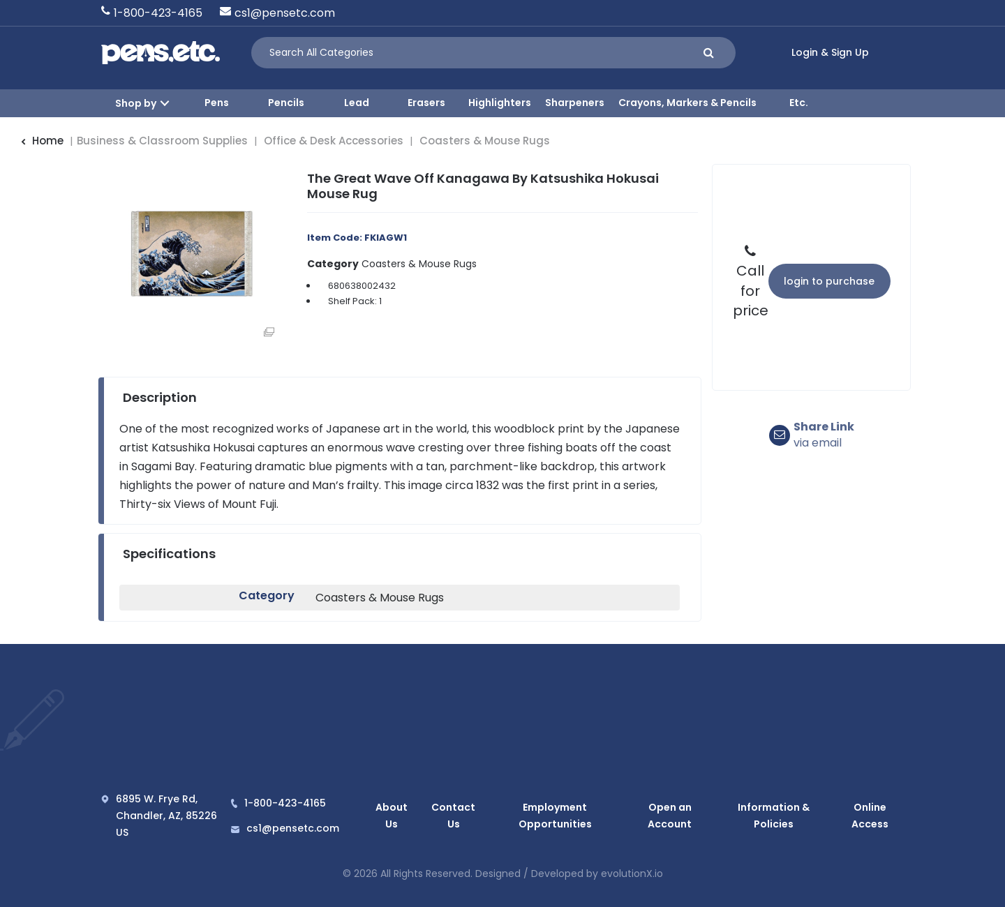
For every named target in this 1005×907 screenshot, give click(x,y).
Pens (216, 103)
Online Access (870, 815)
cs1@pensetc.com (284, 13)
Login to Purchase (829, 281)
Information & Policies (774, 815)
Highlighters (499, 103)
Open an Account (669, 815)
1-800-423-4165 (158, 13)
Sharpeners (574, 103)
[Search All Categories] (493, 52)
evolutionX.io (632, 873)
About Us (389, 815)
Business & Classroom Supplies (162, 140)
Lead (356, 103)
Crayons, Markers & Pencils (687, 103)
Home (42, 140)
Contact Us (449, 815)
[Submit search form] (708, 52)
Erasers (426, 103)
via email (824, 435)
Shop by (135, 103)
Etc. (798, 103)
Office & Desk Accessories (333, 140)
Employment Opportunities (551, 815)
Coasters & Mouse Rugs (484, 140)
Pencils (286, 103)
